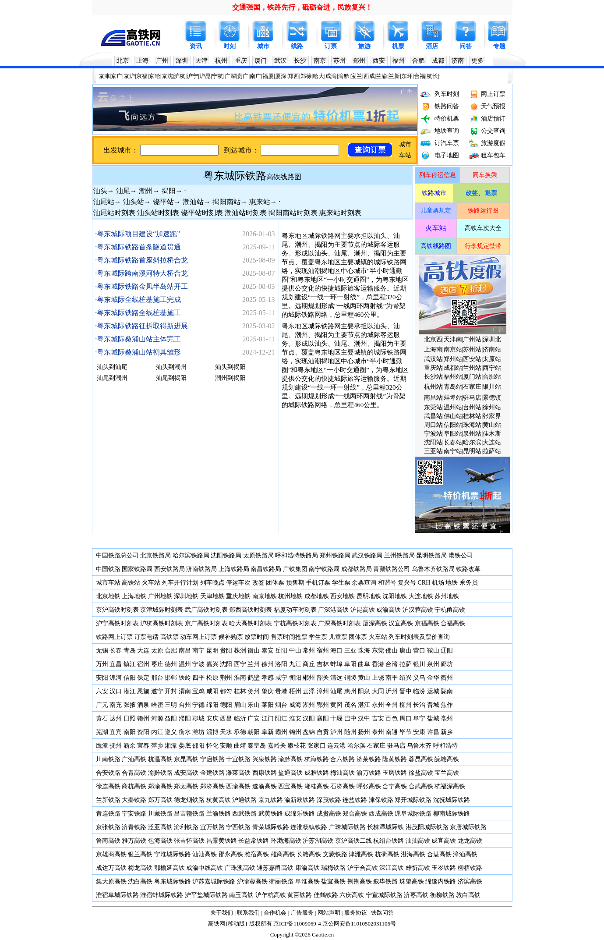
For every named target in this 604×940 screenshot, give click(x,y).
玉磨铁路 (394, 773)
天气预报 (493, 106)
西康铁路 (264, 773)
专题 (499, 46)
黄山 (364, 677)
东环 (407, 76)
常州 (309, 650)
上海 (142, 60)
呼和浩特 (445, 745)
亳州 (447, 718)
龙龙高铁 (470, 840)
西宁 (240, 664)
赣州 (143, 718)
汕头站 (133, 202)
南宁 (198, 650)
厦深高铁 (375, 623)
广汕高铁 (134, 759)
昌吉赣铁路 (189, 813)
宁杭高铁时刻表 (295, 623)
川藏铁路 (160, 813)
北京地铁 (108, 596)
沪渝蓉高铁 (252, 881)
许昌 (433, 732)
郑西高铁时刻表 (250, 610)
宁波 (198, 664)
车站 (405, 155)
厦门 (260, 60)
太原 (157, 650)
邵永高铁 (231, 854)
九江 (296, 664)
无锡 (102, 650)
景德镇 (492, 397)
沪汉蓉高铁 (418, 610)
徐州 (267, 664)
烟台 (281, 705)
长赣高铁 (309, 854)
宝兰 (356, 76)
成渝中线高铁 (204, 868)
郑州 (359, 60)
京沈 (167, 76)
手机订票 (318, 582)
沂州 (391, 691)
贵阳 (226, 650)
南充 (115, 705)
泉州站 (472, 433)
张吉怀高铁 (189, 840)
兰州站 (472, 368)
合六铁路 (342, 759)
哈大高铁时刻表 (250, 623)
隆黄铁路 (394, 759)
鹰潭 (102, 745)
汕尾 (123, 191)
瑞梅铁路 (333, 868)
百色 (391, 718)
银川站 (492, 386)
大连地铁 (421, 596)
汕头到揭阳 (230, 367)
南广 (255, 76)
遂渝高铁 (264, 786)
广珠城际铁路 (347, 827)
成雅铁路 (316, 773)
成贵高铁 (329, 813)
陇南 (447, 691)
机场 (438, 582)
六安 (102, 691)
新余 (130, 745)
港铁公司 (461, 555)
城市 (263, 46)
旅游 (364, 46)
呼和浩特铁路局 (296, 555)
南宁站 (453, 451)
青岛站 (453, 386)
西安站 (472, 359)
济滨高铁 (470, 881)
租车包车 (493, 155)
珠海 (364, 650)
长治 (419, 705)
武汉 (280, 60)
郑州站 (453, 359)
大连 (143, 650)
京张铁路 (108, 827)
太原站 (492, 359)
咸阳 (212, 691)
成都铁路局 (356, 569)
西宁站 (492, 368)
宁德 (198, 705)
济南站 (492, 349)
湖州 (309, 705)
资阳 (143, 732)
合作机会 (275, 912)
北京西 (433, 339)
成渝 (331, 76)
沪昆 (205, 76)
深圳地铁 (186, 596)
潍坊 (198, 732)
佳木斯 (492, 433)
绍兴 (405, 677)
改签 (258, 582)
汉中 (364, 718)
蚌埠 (336, 664)
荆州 (226, 677)
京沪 (129, 76)
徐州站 (492, 407)
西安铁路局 (169, 569)
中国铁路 (108, 569)
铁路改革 (468, 569)
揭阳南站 (226, 202)
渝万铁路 (369, 773)
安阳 (102, 677)
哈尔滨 (472, 442)
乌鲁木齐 (419, 745)
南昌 (185, 650)
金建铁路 (212, 773)
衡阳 (295, 677)
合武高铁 (421, 786)
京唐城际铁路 (468, 827)
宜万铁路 (212, 827)
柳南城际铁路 (451, 813)
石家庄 (472, 386)
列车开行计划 (180, 582)
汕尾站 (103, 202)
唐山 (405, 650)
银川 (419, 664)
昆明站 (472, 451)
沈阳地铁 (394, 596)
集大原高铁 (111, 881)
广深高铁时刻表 (339, 623)
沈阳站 (433, 442)
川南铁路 (108, 759)
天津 (201, 60)
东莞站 (433, 407)
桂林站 (472, 416)
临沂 (240, 718)
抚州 (115, 745)
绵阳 (212, 705)
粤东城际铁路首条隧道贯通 (139, 247)
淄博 (212, 732)
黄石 (102, 718)
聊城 (198, 718)
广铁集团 (295, 569)
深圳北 (492, 339)
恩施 (143, 691)
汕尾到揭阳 (171, 378)
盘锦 (309, 732)
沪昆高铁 (362, 610)
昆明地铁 (369, 596)
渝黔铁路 (160, 773)
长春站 (453, 442)
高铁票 (169, 637)
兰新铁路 (108, 800)
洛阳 (281, 664)
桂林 (240, 691)
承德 (240, 732)
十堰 (336, 718)
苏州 (339, 60)
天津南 (453, 339)
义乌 (419, 677)
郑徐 (306, 76)
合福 (419, 76)
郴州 (309, 677)
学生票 (341, 582)
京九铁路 (270, 800)
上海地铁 (134, 596)
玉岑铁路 (443, 868)
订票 (331, 46)
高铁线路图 (283, 177)
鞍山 (433, 650)
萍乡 (157, 745)
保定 (143, 677)
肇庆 (267, 691)
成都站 (453, 368)
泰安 (267, 650)
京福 (142, 76)
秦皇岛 (256, 745)
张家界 (492, 416)
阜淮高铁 (307, 881)
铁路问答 (446, 106)
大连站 (492, 442)
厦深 (280, 76)
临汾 (419, 691)
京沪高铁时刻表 (117, 610)
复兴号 (407, 582)
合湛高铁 (439, 854)
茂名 (350, 705)
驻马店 (472, 397)
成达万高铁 (111, 868)
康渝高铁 (307, 868)
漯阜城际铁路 (413, 813)
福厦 (268, 76)
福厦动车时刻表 (295, 610)
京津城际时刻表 (161, 610)
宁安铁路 (134, 813)
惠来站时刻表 (340, 212)
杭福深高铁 (449, 786)
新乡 (447, 732)
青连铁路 (108, 813)
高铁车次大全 (483, 228)
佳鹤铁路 (326, 895)
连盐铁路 (355, 800)
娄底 (185, 745)
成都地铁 (316, 596)
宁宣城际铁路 (384, 895)
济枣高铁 (416, 895)
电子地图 (446, 155)
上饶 (378, 677)
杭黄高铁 (218, 800)
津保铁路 (381, 800)
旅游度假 (493, 143)
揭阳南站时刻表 (293, 212)
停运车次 (238, 582)
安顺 (226, 745)
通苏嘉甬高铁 (275, 868)
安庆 (212, 718)
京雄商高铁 (111, 854)
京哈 (154, 76)
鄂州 (323, 705)
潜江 (130, 691)
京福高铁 (427, 623)
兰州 (253, 664)
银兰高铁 (140, 854)
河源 (157, 718)
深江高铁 (391, 868)
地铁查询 (446, 131)
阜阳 (350, 664)
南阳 (130, 732)
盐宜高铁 (333, 881)
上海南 (433, 349)
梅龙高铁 (140, 868)
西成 (369, 76)
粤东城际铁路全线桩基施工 (139, 312)
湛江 (364, 705)
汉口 (115, 691)
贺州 (253, 691)
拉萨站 (492, 451)
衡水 (185, 732)
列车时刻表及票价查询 (419, 637)
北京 (123, 60)
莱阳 (267, 705)
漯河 (115, 677)
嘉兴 (212, 664)
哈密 (157, 705)
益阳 (171, 718)
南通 (391, 732)
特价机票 (446, 118)
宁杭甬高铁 (449, 610)
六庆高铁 (351, 895)
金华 (433, 677)
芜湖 (102, 732)
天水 (226, 732)
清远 (336, 677)
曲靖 (240, 745)
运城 (433, 691)
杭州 (221, 60)
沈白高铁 (140, 881)
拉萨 (405, 664)
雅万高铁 (134, 840)
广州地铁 (160, 596)
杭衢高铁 (387, 854)
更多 (477, 60)
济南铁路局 (201, 569)
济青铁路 (134, 827)
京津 (104, 76)
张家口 (316, 745)
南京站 (453, 349)
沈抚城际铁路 (451, 800)
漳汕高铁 (465, 854)
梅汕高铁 (342, 773)
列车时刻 (446, 94)
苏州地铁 (446, 596)
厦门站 (472, 376)
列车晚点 (212, 582)
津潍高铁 (361, 854)
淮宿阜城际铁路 (117, 895)
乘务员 (468, 582)
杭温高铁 (160, 759)
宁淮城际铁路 (172, 854)
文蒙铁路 (335, 854)
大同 (378, 691)
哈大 (318, 76)
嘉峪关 (277, 745)
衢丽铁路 (281, 881)
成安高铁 (186, 773)
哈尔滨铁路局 (191, 555)
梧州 (295, 691)
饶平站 (163, 202)
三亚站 (433, 451)
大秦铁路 (134, 800)
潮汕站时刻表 (246, 212)
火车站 (151, 582)
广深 (230, 76)
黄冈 (336, 705)
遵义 (171, 732)
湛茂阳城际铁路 (427, 827)
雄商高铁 (283, 854)
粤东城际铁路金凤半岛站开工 (142, 286)
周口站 (433, 425)
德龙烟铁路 (189, 800)
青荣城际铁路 (270, 827)
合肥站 (492, 376)
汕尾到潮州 (112, 378)
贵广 (242, 76)
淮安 (295, 718)
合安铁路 (108, 773)
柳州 (405, 705)
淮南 (240, 677)
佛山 (391, 650)
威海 (295, 705)
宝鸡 (198, 691)
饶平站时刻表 (202, 212)
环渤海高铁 (286, 840)
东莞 (378, 650)
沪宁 (192, 76)
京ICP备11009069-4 (297, 923)
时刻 (229, 46)
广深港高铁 (333, 610)
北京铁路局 (155, 555)
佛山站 (453, 416)
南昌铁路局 (266, 569)
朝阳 (253, 732)
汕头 (100, 191)
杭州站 (433, 386)
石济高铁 (342, 786)
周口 (405, 718)
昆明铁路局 (431, 555)
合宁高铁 (394, 786)
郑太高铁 (186, 786)
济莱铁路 (369, 759)
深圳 (182, 60)
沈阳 (226, 664)
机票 (398, 46)
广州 (162, 60)
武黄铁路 (270, 813)
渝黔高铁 (290, 759)
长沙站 (433, 376)
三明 (171, 705)
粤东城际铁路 (234, 175)
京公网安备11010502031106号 (359, 923)
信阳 (130, 677)
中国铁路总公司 (117, 555)
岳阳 (281, 650)
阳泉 (364, 691)
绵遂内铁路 (440, 881)
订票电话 (146, 637)
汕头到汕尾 (112, 367)
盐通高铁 (290, 773)
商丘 (309, 664)
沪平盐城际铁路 (206, 895)
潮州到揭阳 (230, 378)
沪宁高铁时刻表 (117, 623)
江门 (267, 718)
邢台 (157, 677)
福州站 (453, 376)
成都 (438, 60)
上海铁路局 (234, 569)
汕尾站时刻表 (114, 212)
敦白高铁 (468, 895)
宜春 (143, 745)
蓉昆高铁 (421, 759)
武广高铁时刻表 (206, 610)
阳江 (281, 718)
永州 (378, 705)
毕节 (405, 732)
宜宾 (115, 732)
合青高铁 (134, 773)
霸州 (281, 732)
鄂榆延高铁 (169, 868)
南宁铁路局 (324, 569)
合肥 (418, 60)
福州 (398, 60)
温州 (185, 664)
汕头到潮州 (171, 367)
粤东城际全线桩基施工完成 (139, 299)
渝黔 (344, 76)
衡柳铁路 (442, 895)
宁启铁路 (212, 759)
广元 (102, 705)
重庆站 (433, 368)
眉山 (240, 705)
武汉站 (433, 359)
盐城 (433, 718)
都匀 (226, 691)
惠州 (350, 691)
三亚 (350, 650)
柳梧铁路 (470, 868)
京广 (116, 76)
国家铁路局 (137, 569)
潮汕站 (193, 202)
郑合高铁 (355, 813)
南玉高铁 (241, 895)
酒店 (432, 46)
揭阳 (169, 191)
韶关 (323, 677)
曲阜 (364, 664)
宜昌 (115, 664)
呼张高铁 (369, 786)
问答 (465, 46)
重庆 (241, 60)
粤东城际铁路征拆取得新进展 (142, 326)
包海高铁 (160, 840)
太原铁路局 (258, 555)
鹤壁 (253, 677)
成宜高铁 (443, 840)
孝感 (267, 677)
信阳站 (453, 425)
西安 (379, 60)
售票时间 (283, 637)
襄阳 (323, 718)
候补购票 (231, 637)
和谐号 (387, 582)
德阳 (226, 705)
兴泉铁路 (264, 759)
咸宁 (281, 677)
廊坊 (447, 664)
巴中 (350, 718)
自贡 (323, 732)
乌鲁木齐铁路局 (433, 569)
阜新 (267, 732)
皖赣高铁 (446, 759)
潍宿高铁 (256, 854)
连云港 (336, 745)
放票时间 (256, 637)
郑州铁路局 (335, 555)
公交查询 (493, 131)
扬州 (364, 732)
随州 (350, 732)
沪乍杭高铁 (270, 895)
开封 (171, 691)
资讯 (196, 46)
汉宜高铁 (401, 623)
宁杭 (217, 76)
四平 (198, 677)
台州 (185, 705)
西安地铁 (342, 596)
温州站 (453, 407)
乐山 (253, 705)
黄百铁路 (299, 895)
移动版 (236, 923)
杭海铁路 (316, 759)
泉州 (433, 664)
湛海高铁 (413, 854)
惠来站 (259, 202)
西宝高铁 (290, 786)
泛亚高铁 (160, 827)
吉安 (378, 718)
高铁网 (216, 923)
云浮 (309, 691)
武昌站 (433, 416)
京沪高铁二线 (353, 840)
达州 (115, 718)
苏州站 (472, 349)
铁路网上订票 (114, 637)
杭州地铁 (290, 596)
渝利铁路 (186, 827)
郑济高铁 (212, 786)
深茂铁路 (329, 800)
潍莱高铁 (238, 773)
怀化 (212, 745)
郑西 (293, 76)
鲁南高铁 (108, 840)
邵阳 (198, 745)
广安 (253, 718)
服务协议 (355, 912)
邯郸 (171, 677)
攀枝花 (296, 745)
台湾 (391, 664)
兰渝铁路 (218, 813)
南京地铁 (264, 596)
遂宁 (157, 691)
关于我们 (221, 912)
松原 (212, 677)
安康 (419, 732)
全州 (391, 705)
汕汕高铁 (418, 840)
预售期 (295, 582)
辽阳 (447, 650)
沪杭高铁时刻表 (161, 623)
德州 (171, 664)
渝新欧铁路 (299, 800)
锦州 (295, 732)
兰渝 (381, 76)
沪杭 (179, 76)
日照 (130, 718)
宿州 (323, 650)
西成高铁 (381, 813)
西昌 (226, 718)
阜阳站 (453, 433)
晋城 (433, 705)
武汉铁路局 (367, 555)
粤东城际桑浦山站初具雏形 (139, 352)
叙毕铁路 (385, 881)
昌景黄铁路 (221, 840)
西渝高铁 (238, 786)
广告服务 (302, 912)
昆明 (212, 650)
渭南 (185, 691)
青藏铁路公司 (391, 569)
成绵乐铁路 (299, 813)
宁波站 (433, 433)
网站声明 (329, 912)
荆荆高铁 (359, 881)
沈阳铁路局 (226, 555)
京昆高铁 (186, 759)
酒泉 (143, 705)
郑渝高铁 (160, 786)
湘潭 (171, 745)
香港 (378, 664)
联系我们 (248, 912)
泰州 (378, 732)
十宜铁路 (238, 759)
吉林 (323, 664)
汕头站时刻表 (158, 212)
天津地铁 (212, 596)
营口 (419, 650)
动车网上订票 (198, 637)
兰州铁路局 (399, 555)
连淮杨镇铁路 (308, 827)
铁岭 (185, 677)
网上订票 (493, 94)
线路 (297, 46)
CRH (424, 582)
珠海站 (472, 425)
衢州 (447, 677)
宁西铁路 (238, 827)
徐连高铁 (108, 786)
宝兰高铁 (446, 773)
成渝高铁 (388, 610)
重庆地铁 (238, 596)
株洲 (239, 650)
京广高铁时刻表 (206, 623)
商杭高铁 (134, 786)
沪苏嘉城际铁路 (213, 881)
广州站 (472, 339)
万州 (102, 664)
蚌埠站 (453, 397)
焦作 (447, 705)
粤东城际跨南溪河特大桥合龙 (142, 273)
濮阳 (185, 718)
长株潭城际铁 (385, 827)
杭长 (432, 76)
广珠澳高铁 (240, 868)
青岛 (130, 650)
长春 (115, 650)
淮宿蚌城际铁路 (161, 895)
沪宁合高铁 (362, 868)
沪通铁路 (244, 800)
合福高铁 (453, 623)
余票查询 (364, 582)
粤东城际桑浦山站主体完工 (139, 339)
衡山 (253, 650)
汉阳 (309, 718)
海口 (336, 650)
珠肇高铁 (411, 881)
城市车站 (108, 582)
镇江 (130, 664)
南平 (391, 677)
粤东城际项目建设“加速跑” (138, 234)
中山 (295, 650)
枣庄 (157, 664)
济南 (458, 60)
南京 (320, 60)
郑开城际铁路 (413, 800)
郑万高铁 (160, 800)
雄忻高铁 (418, 868)
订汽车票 (446, 143)
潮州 (146, 191)
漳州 (323, 691)
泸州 (336, 732)
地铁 (451, 582)
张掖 (130, 705)
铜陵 (350, 677)
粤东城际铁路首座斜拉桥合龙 (142, 260)
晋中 (405, 691)
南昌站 (433, 397)
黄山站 (492, 425)
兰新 (394, 76)
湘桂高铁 (316, 786)
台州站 (472, 407)
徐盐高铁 (421, 773)
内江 (157, 732)
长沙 (300, 60)
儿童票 (338, 637)
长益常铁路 (253, 840)
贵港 (281, 691)
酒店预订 (493, 118)
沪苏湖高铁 (318, 840)
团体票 (275, 582)
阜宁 (419, 718)
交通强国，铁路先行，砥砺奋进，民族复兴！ (302, 7)
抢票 (301, 637)
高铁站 (131, 582)
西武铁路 (244, 813)
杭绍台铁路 (388, 840)
